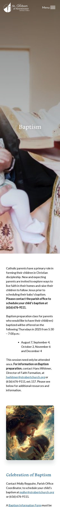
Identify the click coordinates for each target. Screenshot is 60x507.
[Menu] (52, 7)
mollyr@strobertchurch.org (37, 492)
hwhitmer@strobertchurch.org (25, 377)
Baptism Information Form (24, 505)
